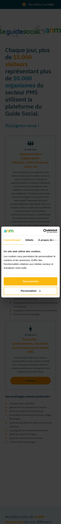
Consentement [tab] (12, 240)
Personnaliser (30, 290)
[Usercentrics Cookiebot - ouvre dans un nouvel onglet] (43, 231)
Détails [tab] (29, 240)
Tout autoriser (30, 281)
